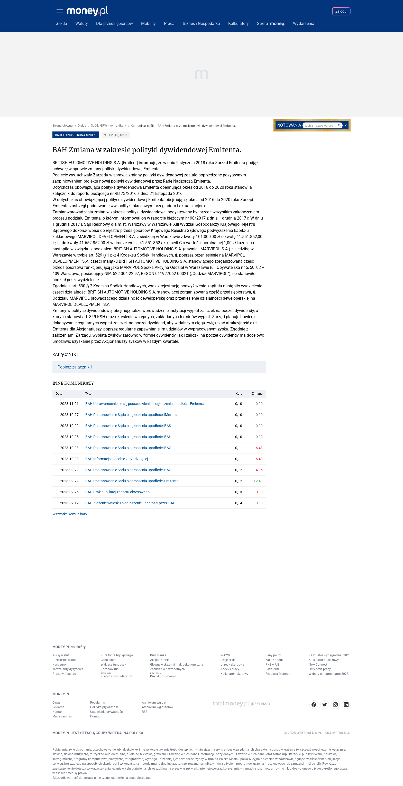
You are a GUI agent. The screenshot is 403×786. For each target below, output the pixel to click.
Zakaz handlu (275, 660)
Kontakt (57, 712)
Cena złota (108, 660)
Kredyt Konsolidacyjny (116, 676)
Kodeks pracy (230, 669)
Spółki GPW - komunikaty (108, 125)
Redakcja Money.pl (278, 674)
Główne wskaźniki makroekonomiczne (176, 664)
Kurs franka (158, 655)
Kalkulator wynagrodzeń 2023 (330, 655)
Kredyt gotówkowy (163, 676)
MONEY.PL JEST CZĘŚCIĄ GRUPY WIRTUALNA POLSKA (97, 733)
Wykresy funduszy (113, 664)
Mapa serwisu (62, 716)
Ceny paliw (273, 655)
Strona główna (62, 125)
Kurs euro (59, 664)
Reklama (58, 707)
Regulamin (97, 702)
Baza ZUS (272, 669)
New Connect (318, 664)
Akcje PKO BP (159, 660)
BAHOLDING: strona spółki (75, 135)
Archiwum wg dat (154, 702)
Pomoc (95, 716)
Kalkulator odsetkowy (324, 660)
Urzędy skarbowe (232, 664)
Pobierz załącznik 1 (75, 367)
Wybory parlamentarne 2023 (329, 674)
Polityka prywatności (104, 707)
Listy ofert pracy (320, 669)
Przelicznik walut (64, 660)
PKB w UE (272, 664)
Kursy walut (60, 655)
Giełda (82, 125)
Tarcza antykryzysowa (67, 669)
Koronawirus (109, 669)
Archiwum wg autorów (157, 707)
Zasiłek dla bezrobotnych (167, 669)
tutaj (149, 778)
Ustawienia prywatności (106, 712)
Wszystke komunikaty (69, 514)
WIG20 (225, 655)
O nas (56, 702)
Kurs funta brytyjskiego (117, 655)
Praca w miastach (65, 674)
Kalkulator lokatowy (234, 674)
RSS (144, 712)
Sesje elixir (228, 660)
